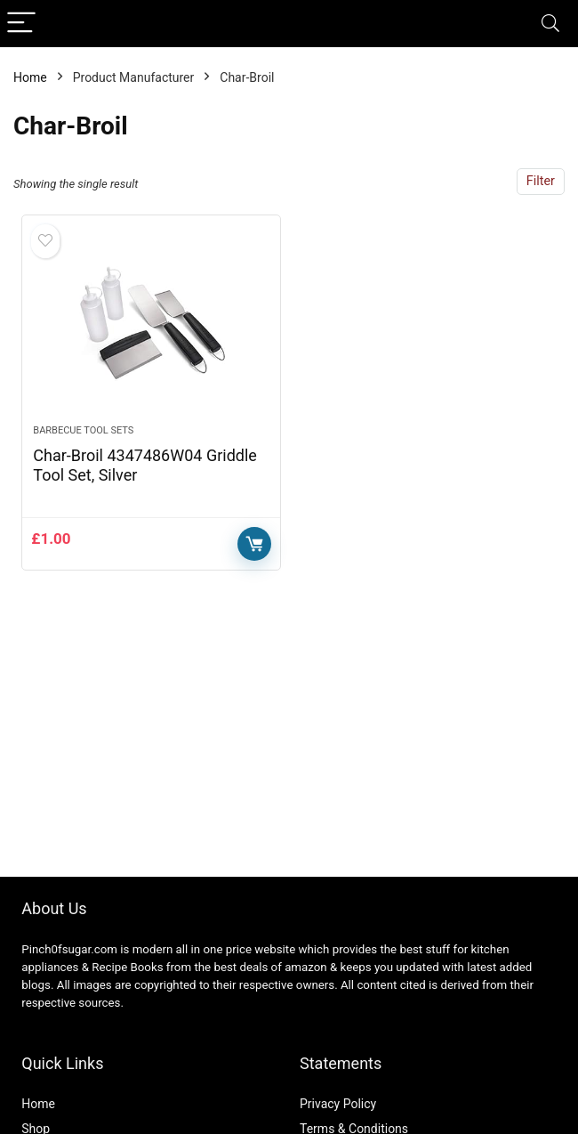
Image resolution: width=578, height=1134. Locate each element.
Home (30, 77)
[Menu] (21, 23)
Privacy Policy (338, 1104)
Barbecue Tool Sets (83, 430)
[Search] (550, 23)
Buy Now (254, 544)
